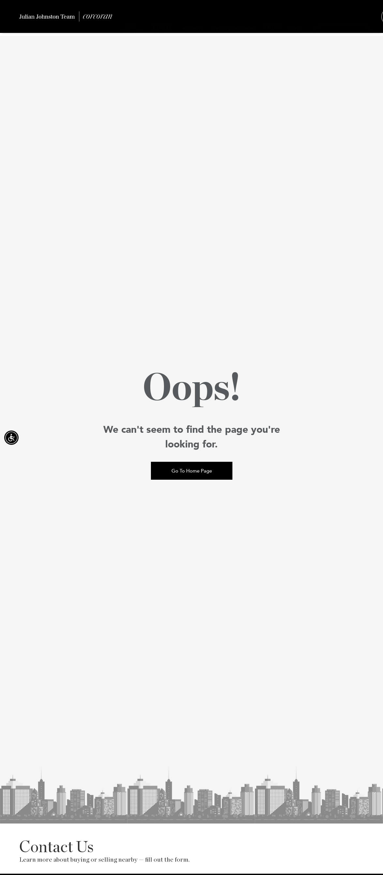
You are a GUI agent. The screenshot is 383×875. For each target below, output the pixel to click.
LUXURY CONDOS (161, 19)
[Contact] (339, 19)
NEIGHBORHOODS (230, 19)
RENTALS (190, 19)
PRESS (292, 19)
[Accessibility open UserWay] (11, 437)
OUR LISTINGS (131, 19)
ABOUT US (268, 19)
